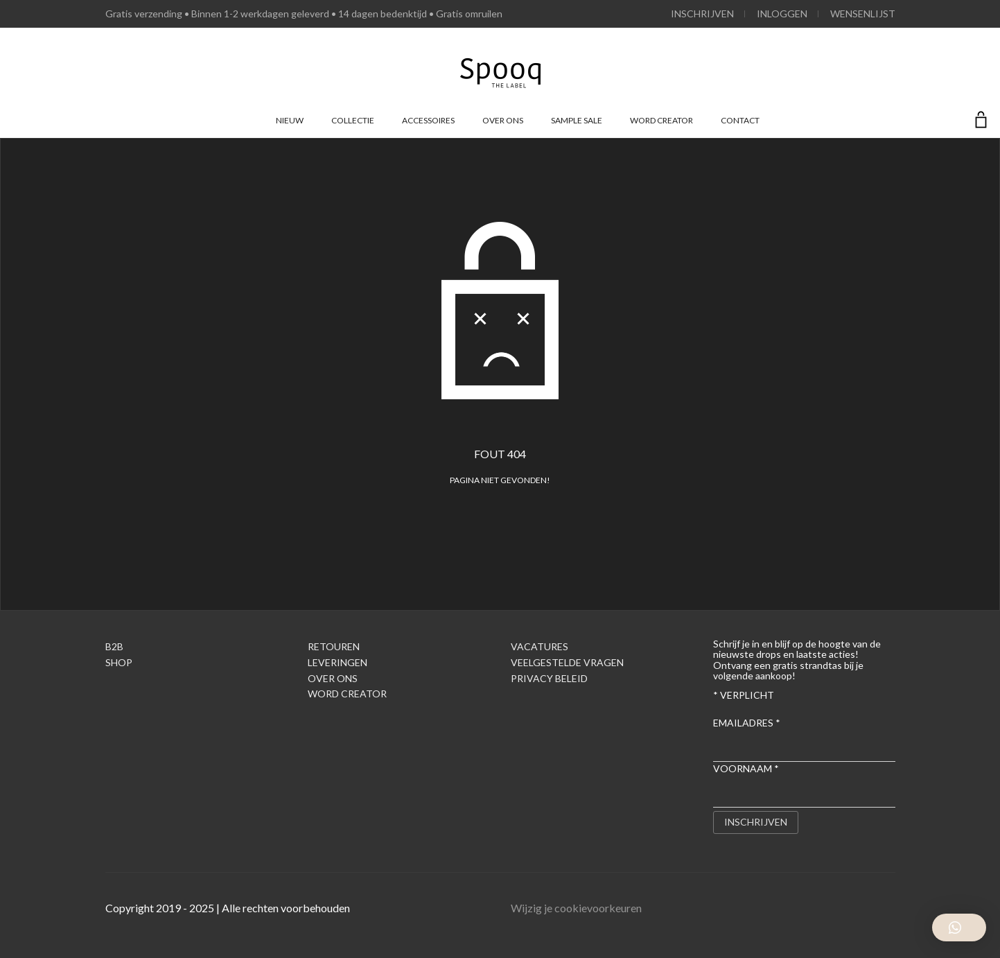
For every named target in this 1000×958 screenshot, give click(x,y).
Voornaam (746, 768)
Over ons (502, 120)
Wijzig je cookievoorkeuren (576, 907)
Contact (740, 120)
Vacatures (539, 646)
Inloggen (782, 13)
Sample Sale (576, 120)
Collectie (352, 120)
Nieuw (290, 120)
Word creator (661, 120)
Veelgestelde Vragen (567, 662)
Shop (118, 662)
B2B (114, 646)
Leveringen (337, 662)
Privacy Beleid (549, 678)
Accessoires (428, 120)
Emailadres (746, 723)
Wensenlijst (862, 13)
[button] (959, 927)
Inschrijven (702, 13)
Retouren (334, 646)
